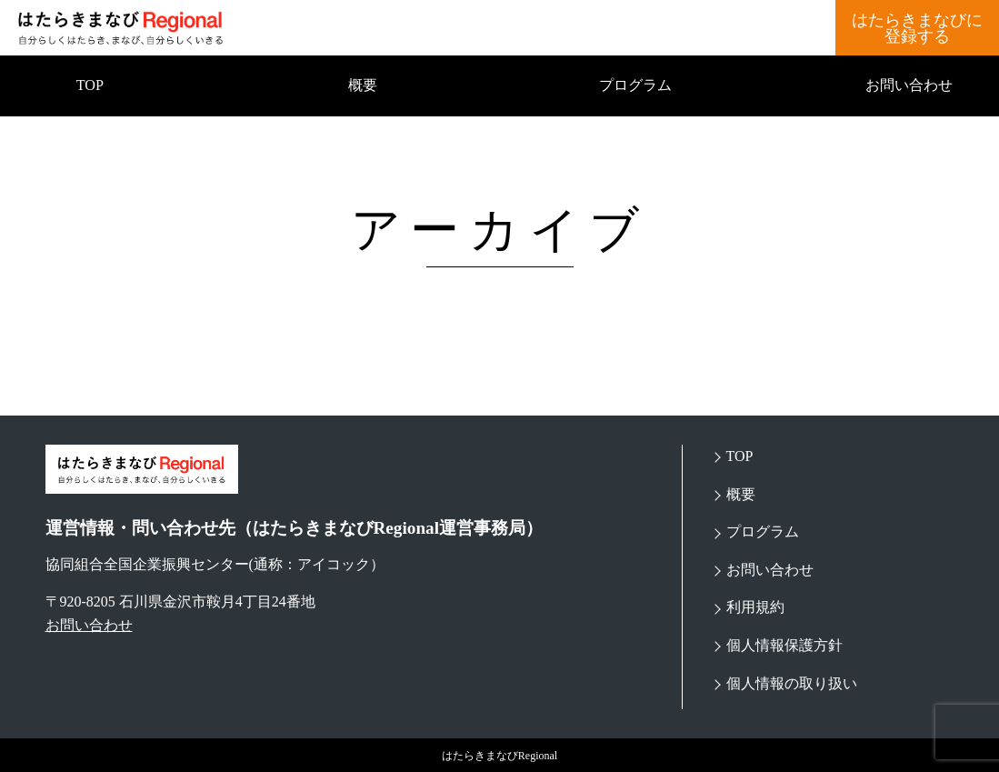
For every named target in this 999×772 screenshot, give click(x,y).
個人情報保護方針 (784, 645)
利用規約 (755, 607)
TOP (90, 85)
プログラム (635, 85)
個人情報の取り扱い (791, 683)
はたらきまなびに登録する (917, 28)
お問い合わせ (909, 85)
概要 (362, 85)
